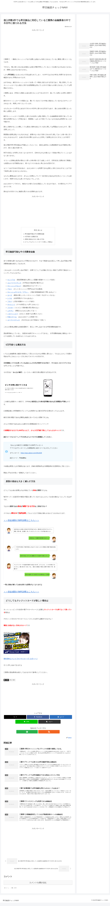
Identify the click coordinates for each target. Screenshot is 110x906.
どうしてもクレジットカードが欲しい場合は (38, 242)
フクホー (10, 308)
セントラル (11, 280)
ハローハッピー (12, 314)
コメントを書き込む (38, 886)
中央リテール (12, 317)
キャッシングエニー (14, 286)
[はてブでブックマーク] (61, 717)
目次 (35, 230)
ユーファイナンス (13, 320)
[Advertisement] (38, 44)
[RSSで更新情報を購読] (40, 732)
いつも (9, 299)
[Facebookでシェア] (38, 717)
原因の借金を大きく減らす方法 (34, 239)
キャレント (11, 305)
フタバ (9, 302)
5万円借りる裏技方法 (31, 237)
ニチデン (10, 311)
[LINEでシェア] (26, 722)
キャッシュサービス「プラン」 (18, 293)
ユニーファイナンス (14, 283)
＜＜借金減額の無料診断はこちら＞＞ (21, 521)
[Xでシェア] (15, 717)
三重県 (6, 680)
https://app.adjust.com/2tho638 (31, 453)
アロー (9, 289)
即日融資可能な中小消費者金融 (34, 234)
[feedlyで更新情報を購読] (36, 732)
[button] (49, 722)
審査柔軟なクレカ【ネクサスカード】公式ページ (21, 659)
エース (9, 296)
